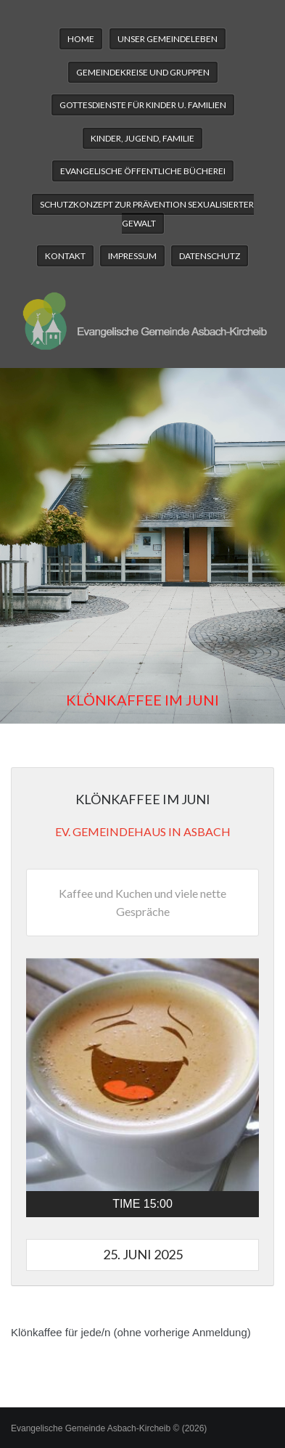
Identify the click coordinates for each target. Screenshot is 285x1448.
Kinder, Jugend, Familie (142, 138)
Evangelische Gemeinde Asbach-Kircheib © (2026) (109, 1428)
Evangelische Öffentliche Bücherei (143, 170)
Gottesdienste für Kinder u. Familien (142, 104)
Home (80, 38)
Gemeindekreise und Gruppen (143, 72)
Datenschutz (209, 255)
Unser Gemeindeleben (167, 38)
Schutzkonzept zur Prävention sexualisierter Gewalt (147, 214)
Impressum (132, 255)
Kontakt (65, 255)
